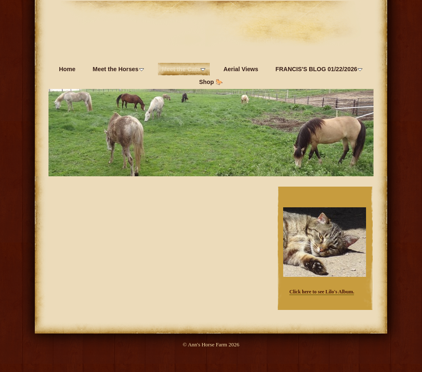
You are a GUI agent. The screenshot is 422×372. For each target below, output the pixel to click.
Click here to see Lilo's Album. (321, 292)
